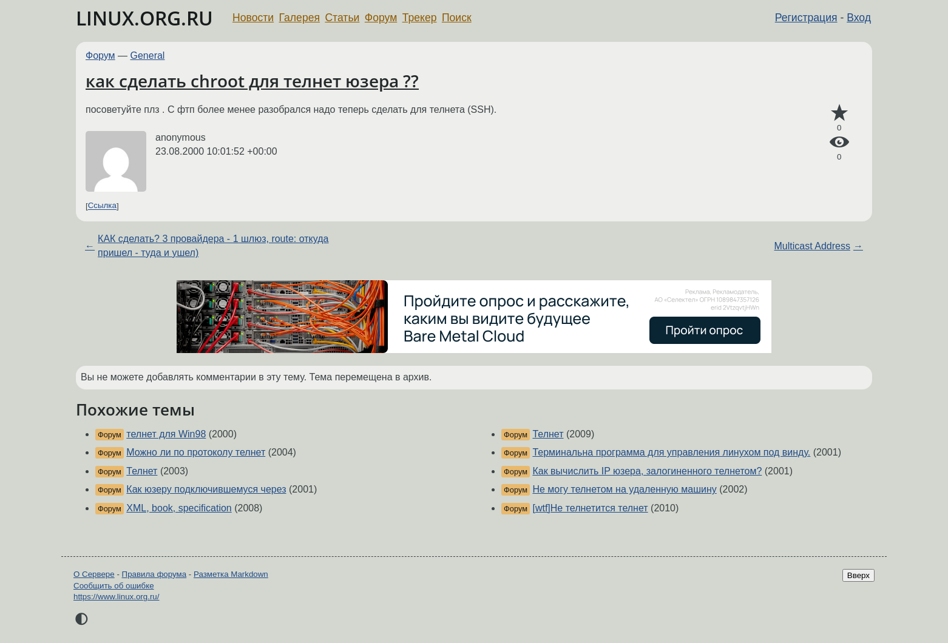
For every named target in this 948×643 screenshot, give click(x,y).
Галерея (299, 18)
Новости (253, 18)
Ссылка (102, 205)
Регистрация (806, 18)
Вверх (858, 575)
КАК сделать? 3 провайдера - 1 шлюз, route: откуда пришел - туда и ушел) (213, 245)
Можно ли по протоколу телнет (195, 452)
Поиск (457, 18)
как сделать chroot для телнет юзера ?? (252, 80)
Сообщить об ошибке (113, 585)
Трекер (419, 18)
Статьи (342, 18)
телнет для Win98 (166, 434)
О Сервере (94, 574)
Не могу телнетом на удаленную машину (624, 489)
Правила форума (154, 574)
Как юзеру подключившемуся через (206, 489)
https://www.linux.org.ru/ (116, 596)
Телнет (141, 471)
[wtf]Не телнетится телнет (590, 508)
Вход (859, 18)
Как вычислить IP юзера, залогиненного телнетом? (647, 471)
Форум (381, 18)
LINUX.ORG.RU (144, 18)
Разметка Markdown (231, 574)
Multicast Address (812, 246)
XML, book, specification (178, 508)
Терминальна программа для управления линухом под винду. (671, 452)
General (147, 55)
